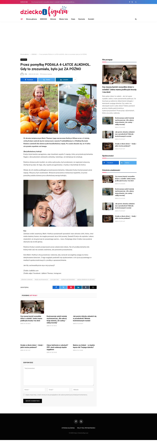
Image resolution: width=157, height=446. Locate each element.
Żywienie (81, 19)
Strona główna (31, 19)
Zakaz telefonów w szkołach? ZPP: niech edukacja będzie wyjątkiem (57, 347)
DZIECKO (43, 19)
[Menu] (22, 19)
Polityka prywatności (86, 428)
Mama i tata (63, 19)
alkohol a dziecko (26, 279)
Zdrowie (53, 19)
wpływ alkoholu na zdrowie (86, 279)
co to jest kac (54, 279)
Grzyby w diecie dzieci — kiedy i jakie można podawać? (31, 346)
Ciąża (73, 19)
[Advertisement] (78, 38)
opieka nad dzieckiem (68, 279)
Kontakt (91, 19)
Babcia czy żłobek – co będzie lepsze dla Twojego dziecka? (84, 346)
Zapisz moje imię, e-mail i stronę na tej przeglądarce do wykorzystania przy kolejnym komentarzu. (56, 395)
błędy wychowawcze (41, 279)
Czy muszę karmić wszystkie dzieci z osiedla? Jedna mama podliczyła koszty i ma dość (53, 2)
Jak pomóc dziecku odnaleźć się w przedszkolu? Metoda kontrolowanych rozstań (84, 318)
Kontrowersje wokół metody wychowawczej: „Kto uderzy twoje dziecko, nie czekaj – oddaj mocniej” (57, 319)
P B (26, 74)
